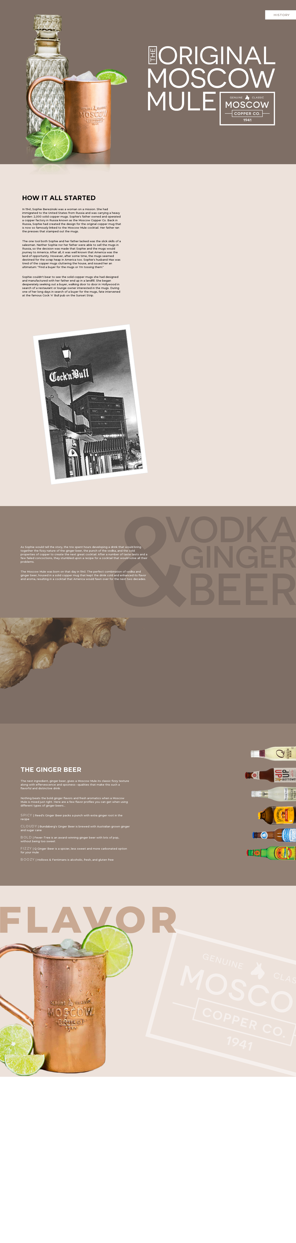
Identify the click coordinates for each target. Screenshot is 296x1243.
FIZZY (26, 848)
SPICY (26, 815)
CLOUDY (29, 826)
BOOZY (28, 860)
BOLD (26, 837)
